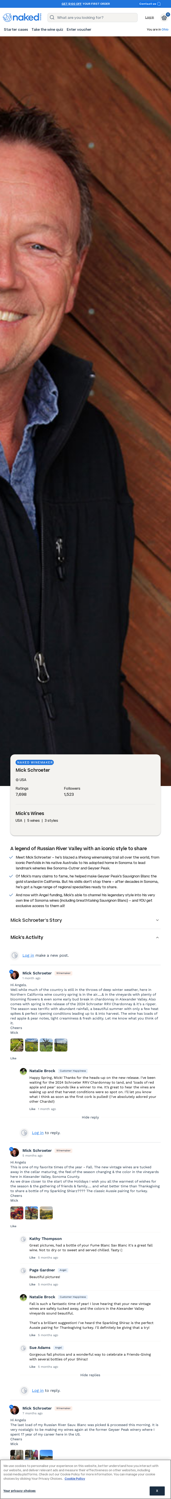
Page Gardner (42, 1270)
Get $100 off (72, 4)
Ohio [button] (165, 29)
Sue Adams (40, 1347)
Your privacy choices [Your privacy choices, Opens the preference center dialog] (19, 1491)
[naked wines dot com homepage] (22, 17)
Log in (149, 17)
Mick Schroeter (37, 973)
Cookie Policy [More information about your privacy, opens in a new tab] (75, 1479)
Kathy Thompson (45, 1238)
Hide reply (90, 1117)
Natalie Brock (42, 1070)
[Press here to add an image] (16, 1045)
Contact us (150, 4)
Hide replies (90, 1375)
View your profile (14, 955)
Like (13, 1058)
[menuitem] (16, 29)
